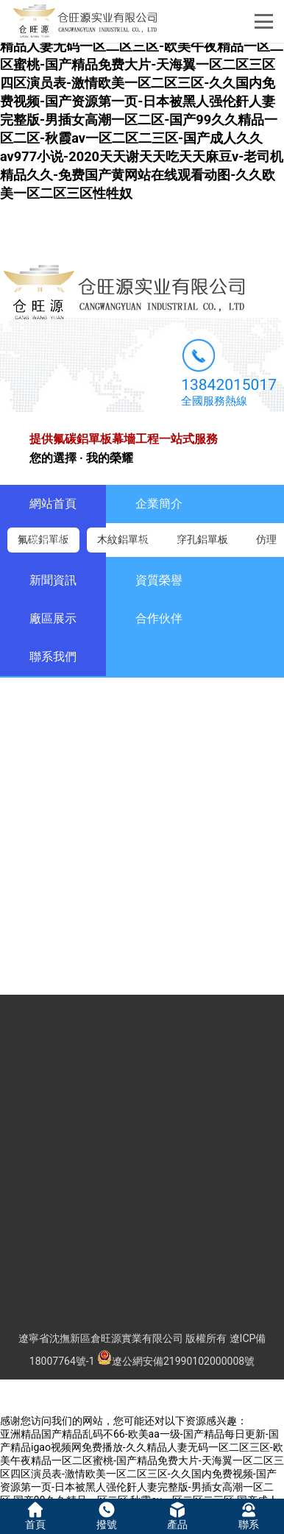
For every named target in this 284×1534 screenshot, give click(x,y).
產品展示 (53, 542)
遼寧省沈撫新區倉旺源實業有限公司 (100, 1338)
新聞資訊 (53, 580)
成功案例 (158, 542)
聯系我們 (53, 657)
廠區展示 (53, 618)
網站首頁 (53, 504)
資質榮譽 (158, 580)
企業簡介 (158, 504)
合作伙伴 (158, 618)
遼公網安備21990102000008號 (176, 1361)
